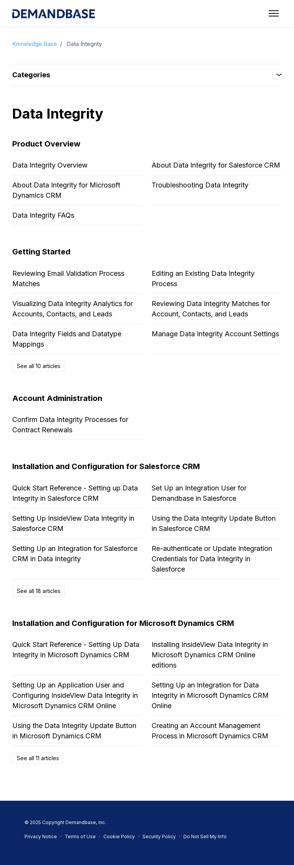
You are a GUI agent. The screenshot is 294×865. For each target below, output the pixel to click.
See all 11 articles (38, 758)
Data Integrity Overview (50, 165)
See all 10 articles (38, 366)
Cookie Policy (119, 836)
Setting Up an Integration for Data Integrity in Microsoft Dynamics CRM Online (210, 695)
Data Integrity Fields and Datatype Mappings (66, 339)
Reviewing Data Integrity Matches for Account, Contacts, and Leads (211, 309)
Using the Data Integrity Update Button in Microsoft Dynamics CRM (74, 731)
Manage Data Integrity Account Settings (215, 334)
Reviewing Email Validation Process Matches (68, 278)
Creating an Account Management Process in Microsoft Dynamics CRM (210, 731)
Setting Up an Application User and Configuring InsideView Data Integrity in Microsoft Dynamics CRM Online (75, 695)
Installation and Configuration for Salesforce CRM (106, 466)
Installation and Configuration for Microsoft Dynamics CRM (123, 623)
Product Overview (46, 143)
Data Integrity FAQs (43, 215)
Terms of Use (80, 836)
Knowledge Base (34, 43)
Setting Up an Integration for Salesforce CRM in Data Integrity (74, 553)
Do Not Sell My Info (205, 836)
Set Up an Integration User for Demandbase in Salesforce (199, 493)
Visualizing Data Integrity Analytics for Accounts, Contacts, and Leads (72, 309)
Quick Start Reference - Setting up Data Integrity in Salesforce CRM (75, 493)
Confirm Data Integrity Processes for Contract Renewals (70, 424)
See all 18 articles (38, 591)
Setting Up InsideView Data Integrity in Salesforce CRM (73, 523)
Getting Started (41, 251)
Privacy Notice (40, 836)
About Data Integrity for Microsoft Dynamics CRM (66, 190)
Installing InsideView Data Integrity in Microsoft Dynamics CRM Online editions (210, 654)
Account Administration (57, 398)
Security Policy (159, 836)
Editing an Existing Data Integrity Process (203, 278)
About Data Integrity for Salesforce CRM (216, 165)
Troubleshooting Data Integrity (200, 185)
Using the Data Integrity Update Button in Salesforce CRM (214, 523)
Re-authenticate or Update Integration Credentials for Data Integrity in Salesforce (212, 558)
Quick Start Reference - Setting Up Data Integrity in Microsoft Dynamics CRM (75, 649)
